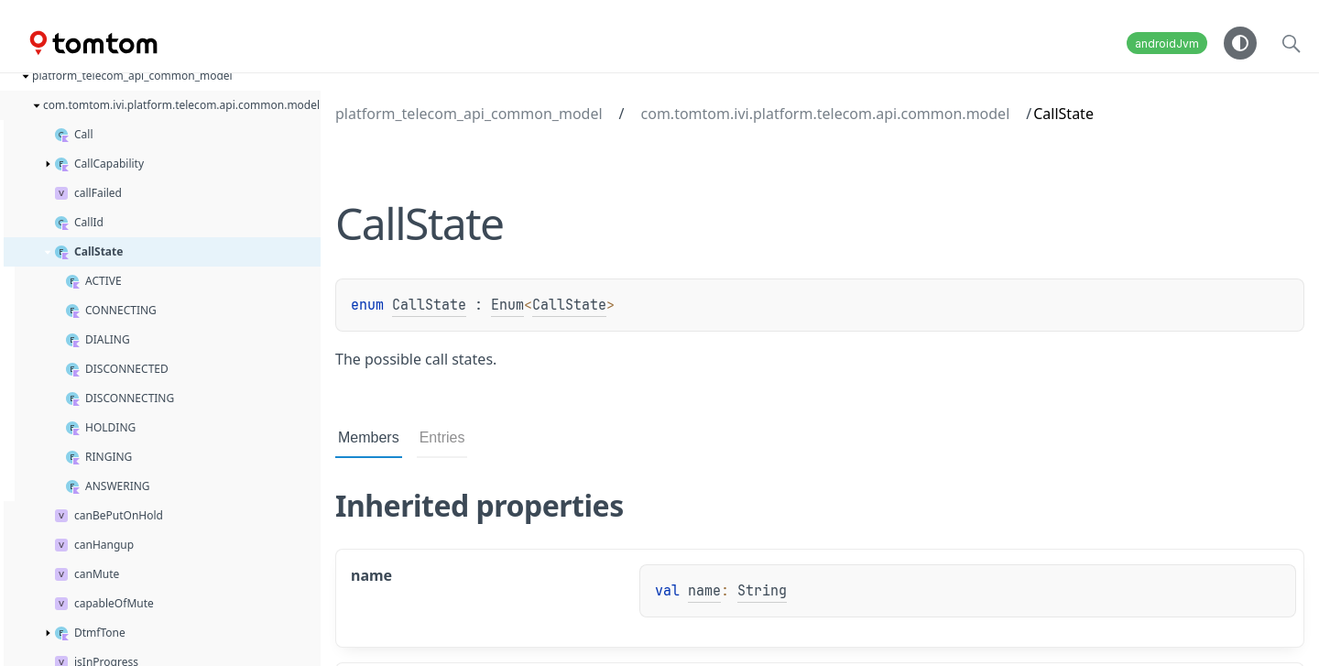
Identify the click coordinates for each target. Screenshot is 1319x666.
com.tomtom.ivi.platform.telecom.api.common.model (825, 114)
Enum (507, 305)
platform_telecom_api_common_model (469, 114)
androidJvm (1167, 43)
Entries (442, 437)
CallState (429, 305)
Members (368, 437)
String (762, 591)
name (704, 591)
